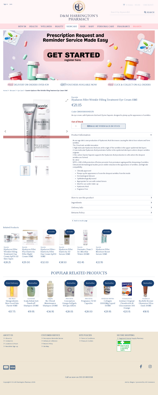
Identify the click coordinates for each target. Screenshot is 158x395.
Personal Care (105, 26)
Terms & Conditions (87, 338)
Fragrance (123, 26)
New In (22, 26)
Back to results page (80, 221)
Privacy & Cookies (86, 341)
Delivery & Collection (50, 341)
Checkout (148, 5)
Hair (82, 26)
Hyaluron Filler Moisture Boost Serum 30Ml (103, 251)
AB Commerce (150, 382)
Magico (132, 382)
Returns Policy (47, 344)
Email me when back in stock (103, 126)
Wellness (46, 26)
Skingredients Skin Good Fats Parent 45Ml (12, 303)
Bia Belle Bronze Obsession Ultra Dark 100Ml (146, 303)
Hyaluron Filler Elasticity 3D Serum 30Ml (66, 251)
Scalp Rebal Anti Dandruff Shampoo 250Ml (31, 303)
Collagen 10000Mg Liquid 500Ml (107, 303)
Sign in (6, 4)
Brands (137, 26)
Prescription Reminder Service (52, 338)
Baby (91, 26)
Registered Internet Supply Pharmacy (130, 338)
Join (11, 4)
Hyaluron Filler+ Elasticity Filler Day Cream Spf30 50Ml (48, 253)
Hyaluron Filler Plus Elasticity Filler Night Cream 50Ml (29, 253)
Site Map (45, 346)
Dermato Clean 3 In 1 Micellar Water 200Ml (84, 251)
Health (33, 26)
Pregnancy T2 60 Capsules (88, 302)
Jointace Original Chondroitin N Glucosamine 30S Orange (127, 304)
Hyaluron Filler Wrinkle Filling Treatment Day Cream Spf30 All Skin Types (11, 254)
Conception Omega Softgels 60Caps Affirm (69, 303)
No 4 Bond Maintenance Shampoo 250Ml (50, 303)
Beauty (59, 26)
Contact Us (8, 341)
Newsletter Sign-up (11, 346)
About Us (8, 338)
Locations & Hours (11, 344)
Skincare (72, 26)
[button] (67, 100)
